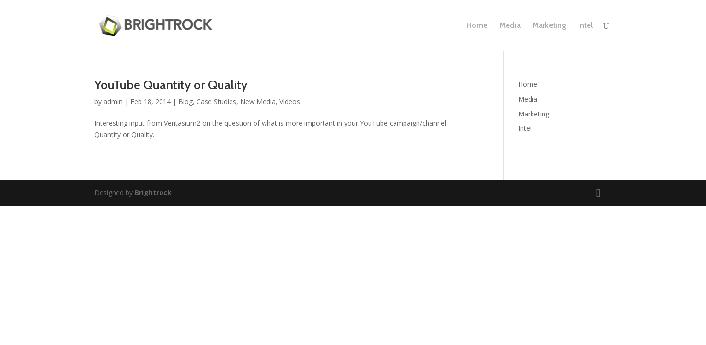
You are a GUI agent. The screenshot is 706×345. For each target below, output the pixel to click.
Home (476, 26)
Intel (585, 26)
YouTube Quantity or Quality (170, 84)
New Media (258, 101)
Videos (289, 101)
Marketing (549, 26)
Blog (185, 101)
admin (113, 101)
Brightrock (153, 192)
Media (510, 26)
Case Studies (216, 101)
